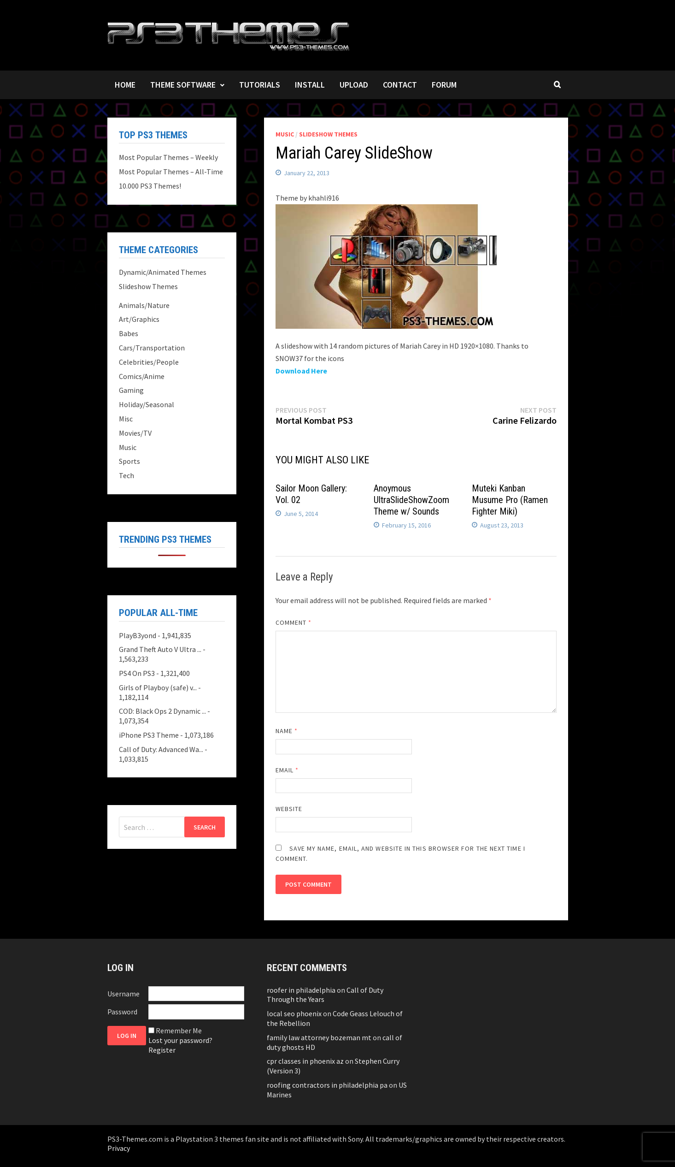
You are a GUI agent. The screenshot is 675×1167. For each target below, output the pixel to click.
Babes (128, 333)
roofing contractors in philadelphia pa (327, 1085)
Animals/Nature (144, 305)
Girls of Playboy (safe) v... (158, 687)
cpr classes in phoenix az (305, 1061)
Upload (354, 84)
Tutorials (259, 84)
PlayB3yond (137, 635)
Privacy (118, 1148)
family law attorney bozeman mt (319, 1037)
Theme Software (183, 84)
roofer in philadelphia (301, 990)
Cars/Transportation (152, 347)
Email (287, 770)
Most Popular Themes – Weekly (168, 157)
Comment (294, 622)
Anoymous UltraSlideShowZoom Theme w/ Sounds (411, 500)
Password (122, 1011)
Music (285, 134)
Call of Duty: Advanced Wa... (161, 749)
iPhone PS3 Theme (149, 735)
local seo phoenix (294, 1013)
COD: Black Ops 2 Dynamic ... (162, 711)
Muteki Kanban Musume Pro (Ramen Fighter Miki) (510, 500)
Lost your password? (180, 1040)
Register (162, 1049)
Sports (129, 461)
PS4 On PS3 (137, 673)
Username (123, 993)
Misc (126, 418)
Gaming (131, 390)
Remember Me (179, 1030)
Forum (444, 84)
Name (287, 731)
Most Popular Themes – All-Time (171, 171)
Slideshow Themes (328, 134)
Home (125, 84)
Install (310, 84)
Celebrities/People (149, 362)
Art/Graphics (139, 319)
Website (289, 809)
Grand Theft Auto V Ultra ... (160, 649)
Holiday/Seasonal (146, 404)
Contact (400, 84)
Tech (126, 475)
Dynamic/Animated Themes (162, 272)
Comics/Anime (141, 376)
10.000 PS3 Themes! (150, 185)
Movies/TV (135, 433)
